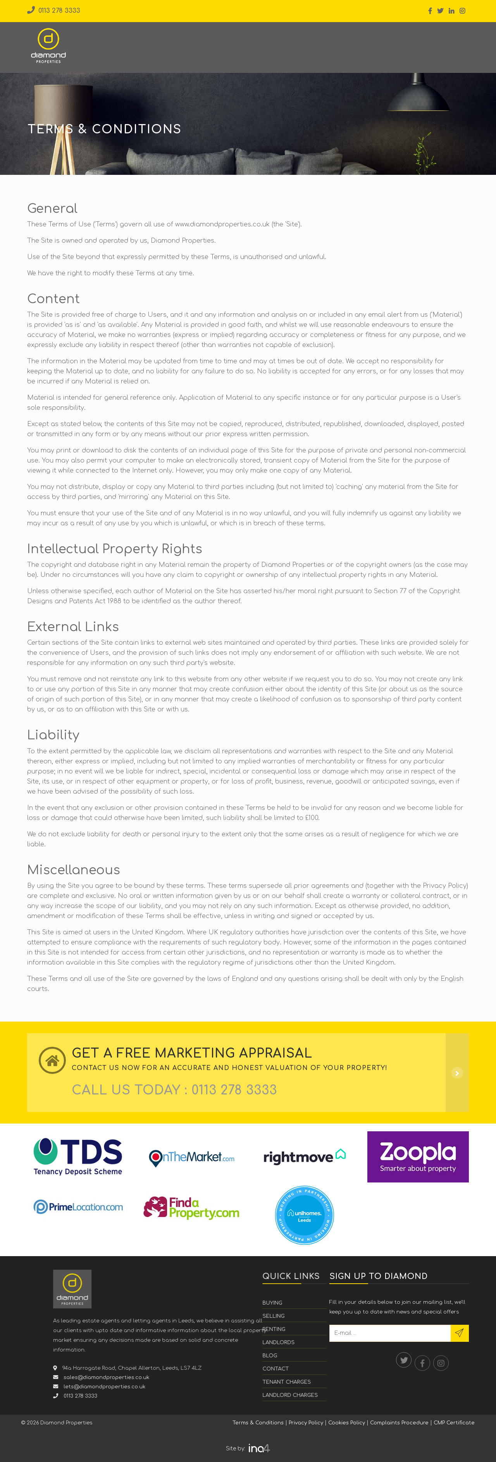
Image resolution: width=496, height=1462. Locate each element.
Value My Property (426, 40)
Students (302, 41)
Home (110, 41)
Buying (143, 41)
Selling (179, 41)
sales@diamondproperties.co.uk (235, 1377)
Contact (370, 41)
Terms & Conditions (258, 1423)
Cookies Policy (346, 1423)
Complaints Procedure (399, 1423)
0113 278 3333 (53, 10)
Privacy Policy (306, 1423)
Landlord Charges (334, 1395)
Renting (216, 41)
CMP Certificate (454, 1423)
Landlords (258, 41)
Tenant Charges (331, 1382)
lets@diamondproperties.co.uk (233, 1387)
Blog (337, 41)
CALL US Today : (174, 1090)
